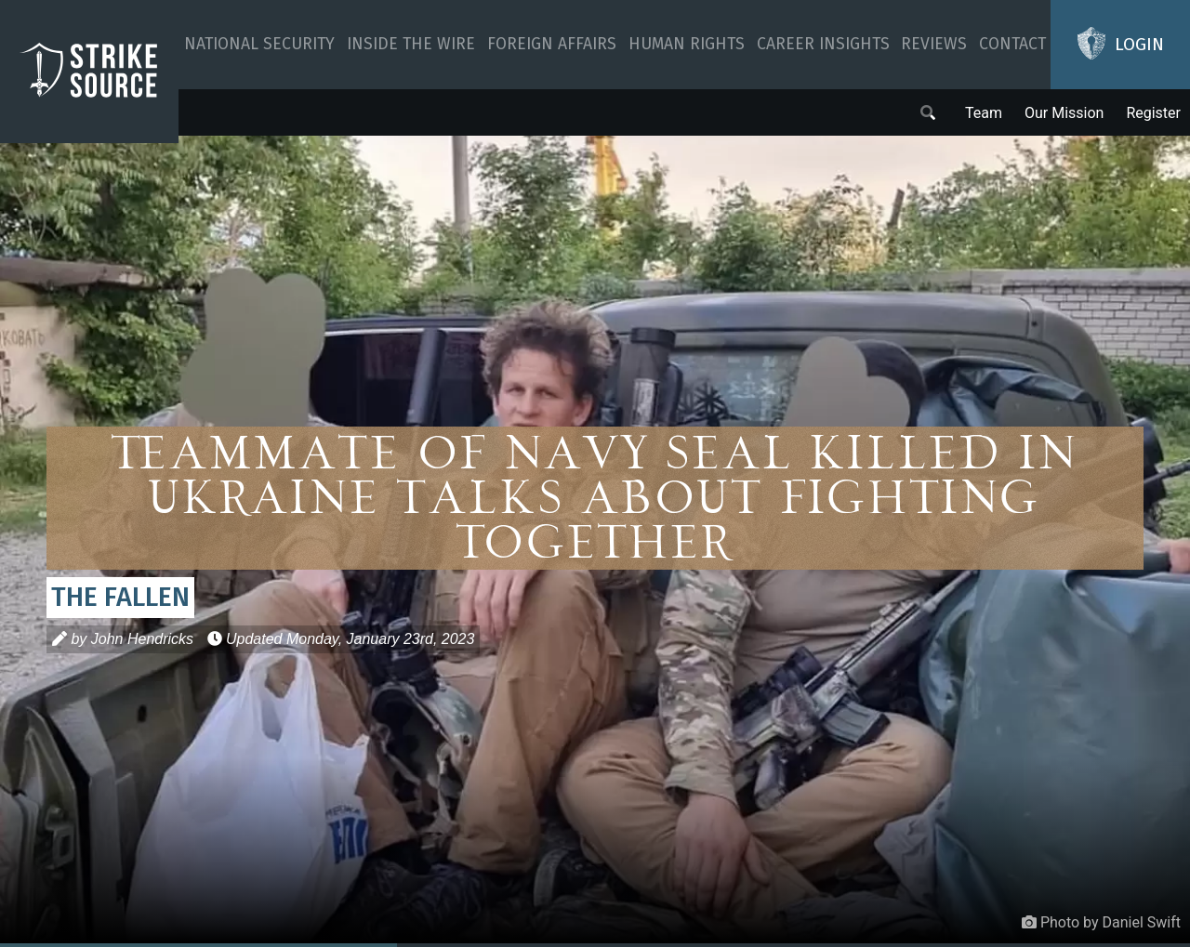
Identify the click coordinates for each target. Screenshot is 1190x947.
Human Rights (686, 44)
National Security (259, 44)
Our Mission (1064, 113)
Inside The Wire (411, 44)
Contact (1012, 44)
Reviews (934, 44)
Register (1153, 113)
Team (983, 113)
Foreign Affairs (551, 44)
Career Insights (823, 44)
